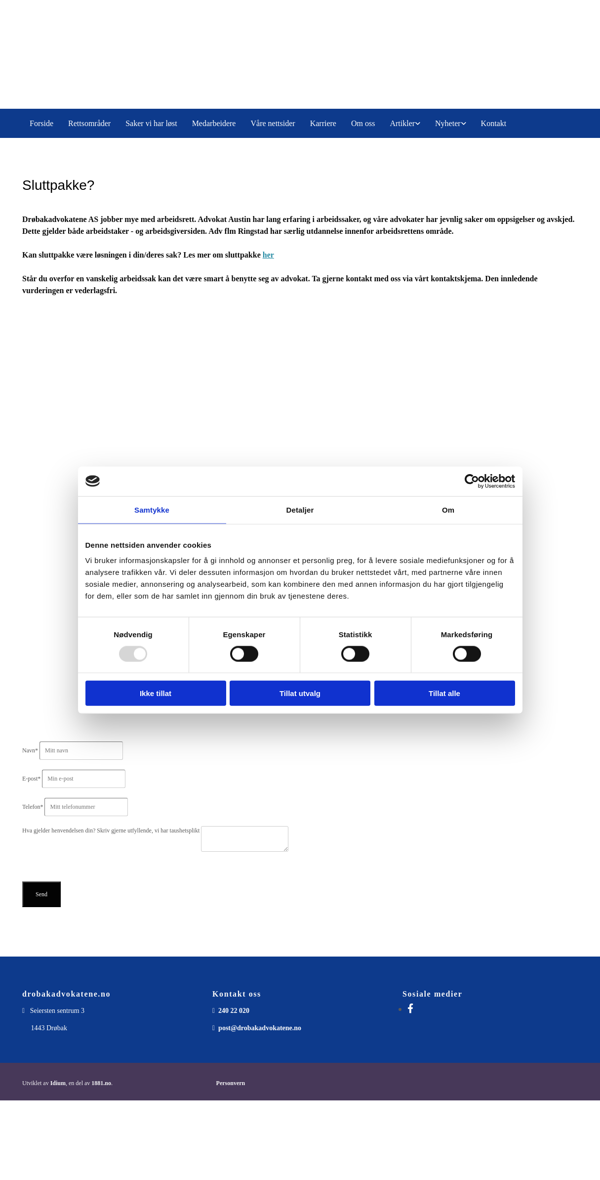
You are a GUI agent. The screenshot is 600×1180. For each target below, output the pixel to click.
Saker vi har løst (151, 123)
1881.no (101, 1083)
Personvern (230, 1083)
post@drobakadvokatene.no (259, 1028)
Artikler (402, 123)
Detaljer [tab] (300, 509)
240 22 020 (233, 1010)
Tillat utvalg (300, 693)
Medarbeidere (214, 123)
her (268, 255)
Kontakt (494, 123)
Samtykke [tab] (151, 509)
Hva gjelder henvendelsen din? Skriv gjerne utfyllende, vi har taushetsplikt (111, 830)
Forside (41, 123)
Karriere (323, 123)
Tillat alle (444, 693)
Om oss (363, 123)
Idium (58, 1083)
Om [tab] (448, 509)
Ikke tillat (155, 693)
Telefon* (32, 806)
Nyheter (448, 123)
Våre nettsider (272, 123)
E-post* (31, 778)
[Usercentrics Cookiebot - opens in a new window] (472, 481)
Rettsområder (89, 123)
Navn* (30, 750)
